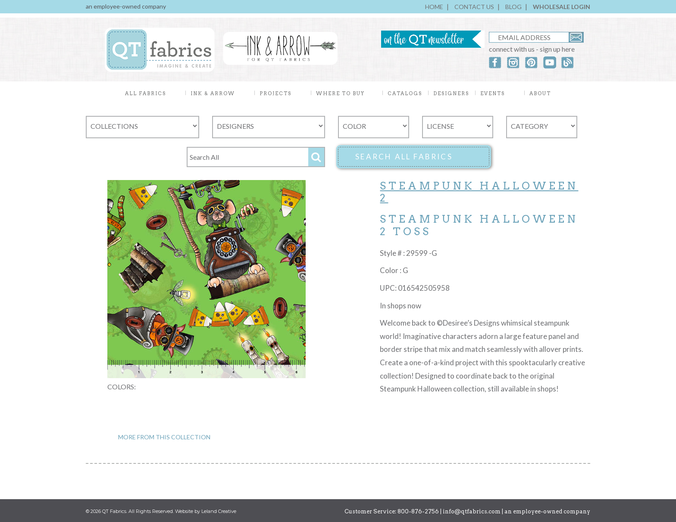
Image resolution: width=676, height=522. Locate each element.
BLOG (513, 6)
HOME (434, 6)
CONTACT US (474, 6)
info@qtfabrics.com (472, 511)
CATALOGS (405, 93)
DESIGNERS (451, 93)
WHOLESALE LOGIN (561, 6)
